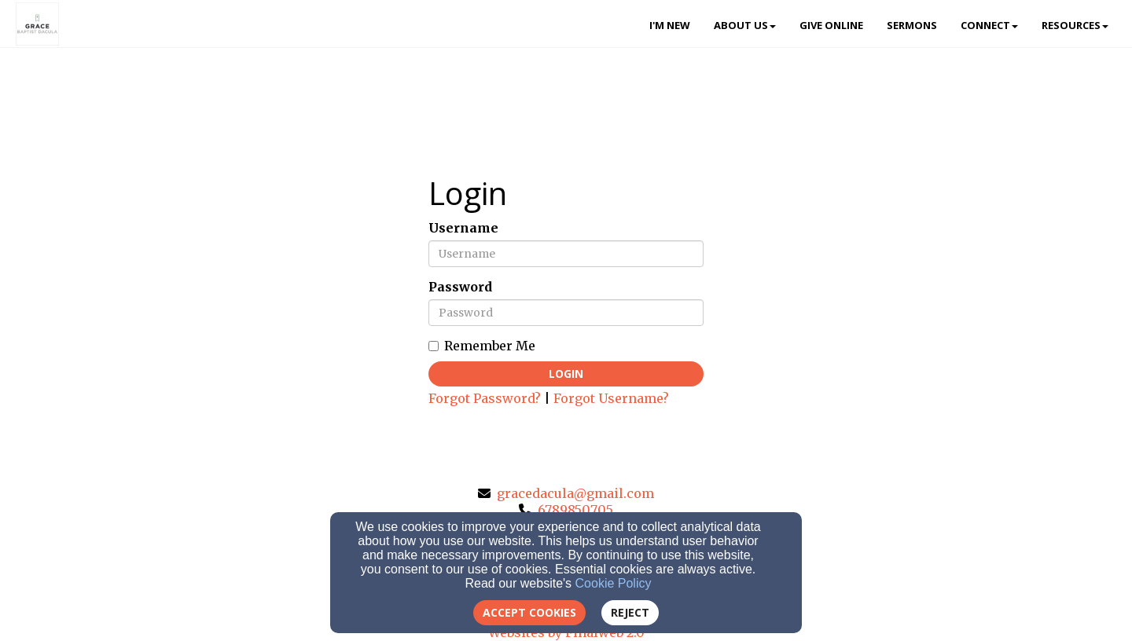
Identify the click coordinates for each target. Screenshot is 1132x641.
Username (463, 228)
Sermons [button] (912, 25)
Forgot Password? (484, 398)
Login (566, 373)
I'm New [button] (669, 25)
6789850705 (575, 510)
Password (460, 287)
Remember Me (481, 345)
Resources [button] (1075, 25)
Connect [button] (989, 25)
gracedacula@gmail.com (575, 493)
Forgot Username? (611, 398)
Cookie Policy (613, 583)
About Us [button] (745, 25)
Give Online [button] (831, 25)
